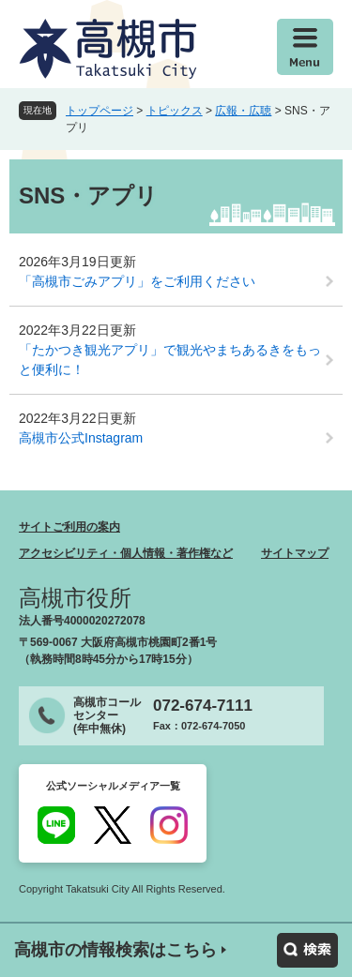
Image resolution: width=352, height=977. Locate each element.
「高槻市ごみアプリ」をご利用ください (137, 281)
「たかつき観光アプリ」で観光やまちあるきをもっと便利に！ (170, 359)
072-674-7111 (203, 706)
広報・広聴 (243, 110)
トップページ (99, 110)
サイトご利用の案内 (69, 527)
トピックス (174, 110)
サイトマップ (295, 553)
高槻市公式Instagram (81, 437)
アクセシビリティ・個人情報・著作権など (126, 553)
